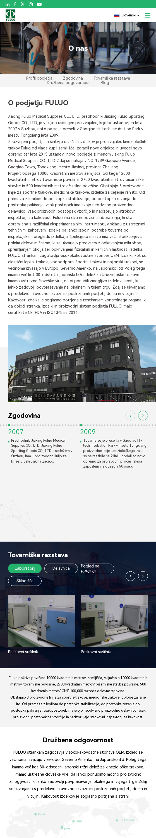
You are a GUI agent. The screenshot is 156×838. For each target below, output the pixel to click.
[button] (130, 416)
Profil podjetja (39, 78)
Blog (105, 82)
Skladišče (24, 581)
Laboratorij (25, 568)
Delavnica (61, 568)
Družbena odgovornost (68, 82)
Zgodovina (73, 78)
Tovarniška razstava (111, 78)
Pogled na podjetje (90, 568)
